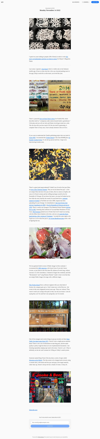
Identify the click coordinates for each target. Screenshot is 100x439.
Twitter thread (50, 137)
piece (62, 218)
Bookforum (58, 218)
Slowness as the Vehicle (35, 360)
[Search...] (86, 2)
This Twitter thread (34, 285)
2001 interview (42, 268)
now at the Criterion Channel (39, 189)
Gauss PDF (32, 137)
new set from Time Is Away (47, 118)
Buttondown (41, 437)
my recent (52, 218)
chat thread (45, 69)
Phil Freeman (36, 212)
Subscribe (95, 2)
